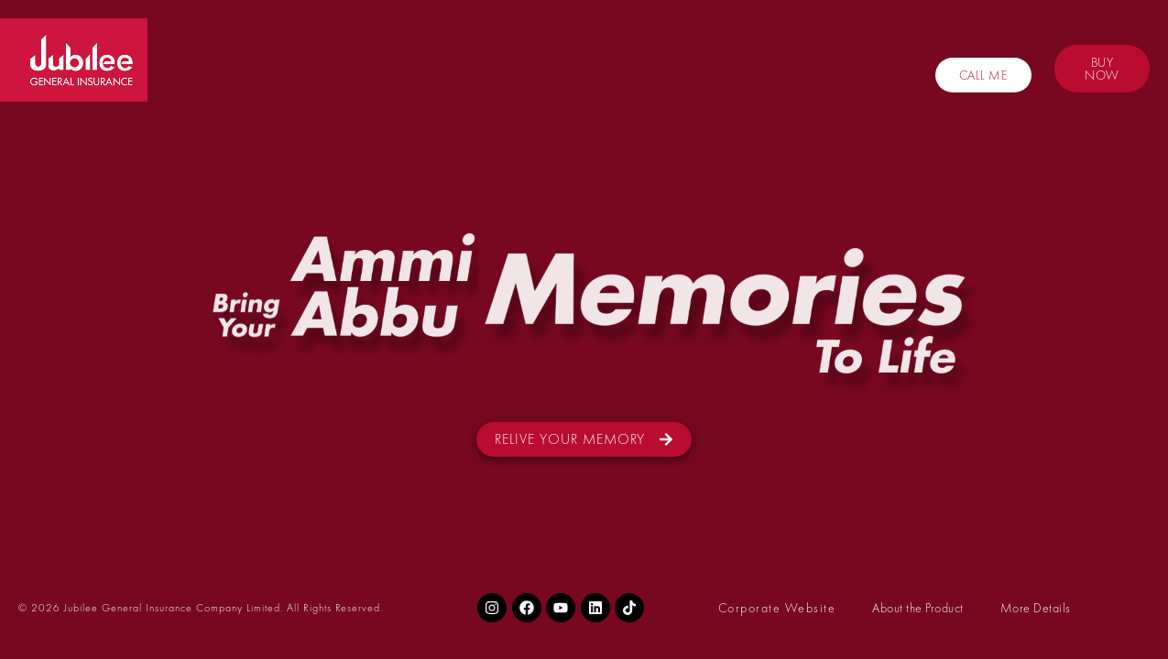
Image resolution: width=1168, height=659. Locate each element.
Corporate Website (777, 608)
